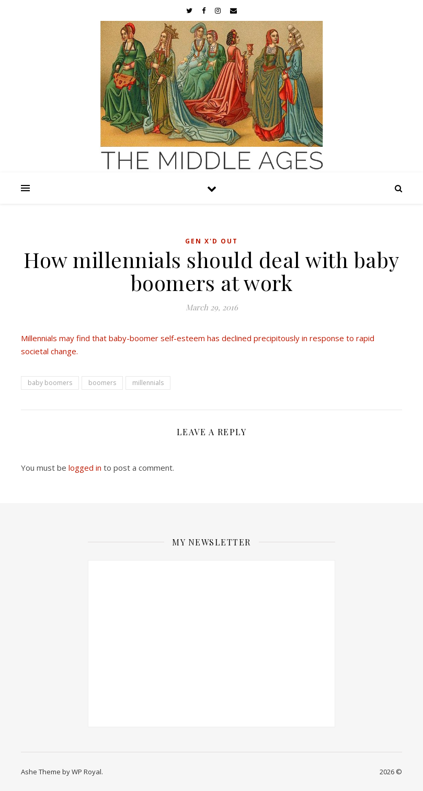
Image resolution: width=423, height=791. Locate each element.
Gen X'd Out (211, 241)
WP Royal (86, 771)
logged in (84, 467)
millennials (148, 382)
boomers (102, 382)
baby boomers (50, 382)
